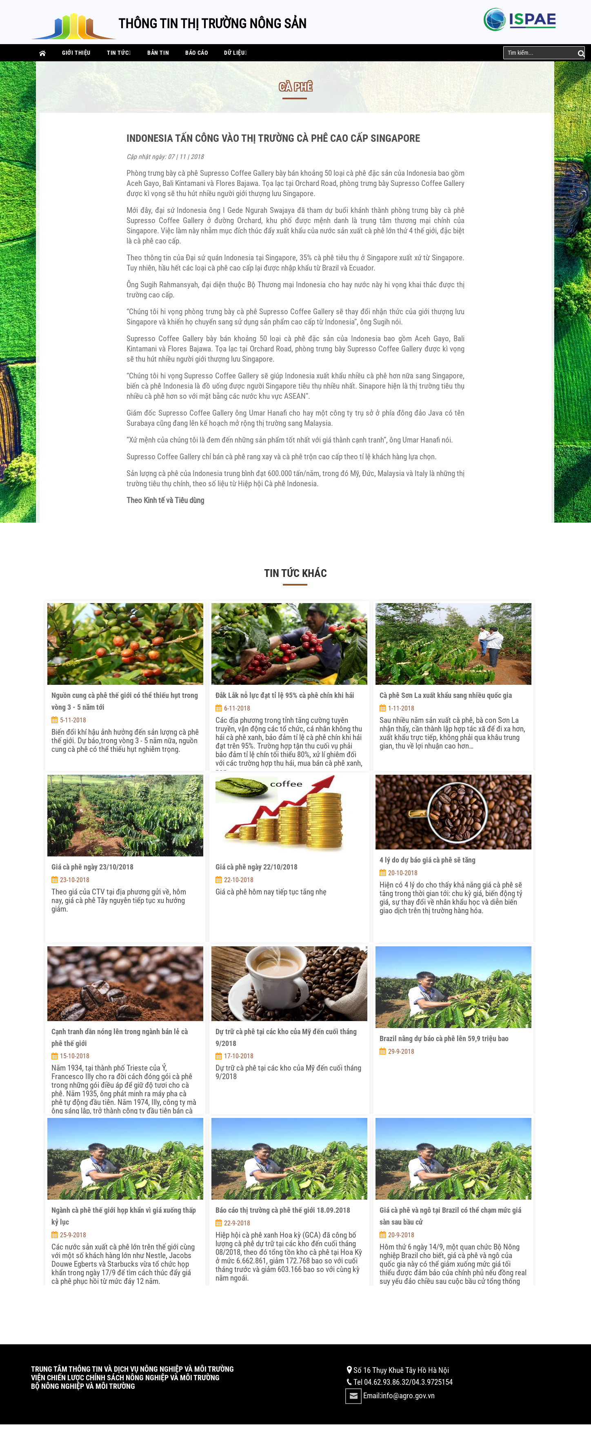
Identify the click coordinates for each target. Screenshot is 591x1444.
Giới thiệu (76, 52)
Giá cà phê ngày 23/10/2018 (92, 867)
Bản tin (158, 52)
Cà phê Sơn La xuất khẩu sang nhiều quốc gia (446, 695)
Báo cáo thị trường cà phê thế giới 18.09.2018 (283, 1210)
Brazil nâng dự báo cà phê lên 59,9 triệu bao (444, 1038)
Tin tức (119, 52)
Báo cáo (196, 52)
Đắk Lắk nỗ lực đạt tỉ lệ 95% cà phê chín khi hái (285, 695)
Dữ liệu (235, 52)
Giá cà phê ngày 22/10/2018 (257, 867)
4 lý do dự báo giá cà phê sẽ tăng (427, 860)
